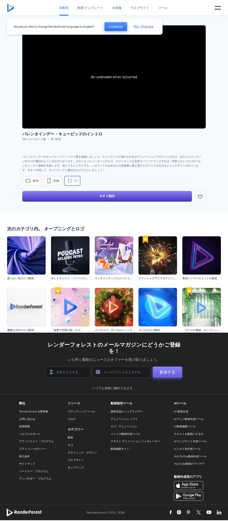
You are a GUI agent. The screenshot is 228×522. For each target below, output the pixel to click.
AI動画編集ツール (184, 426)
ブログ (72, 419)
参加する (167, 372)
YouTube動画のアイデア (189, 463)
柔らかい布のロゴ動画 (20, 278)
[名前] (68, 372)
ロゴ (70, 445)
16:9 (31, 180)
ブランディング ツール (81, 411)
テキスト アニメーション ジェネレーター (135, 441)
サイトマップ (27, 463)
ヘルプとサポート (30, 434)
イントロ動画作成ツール (125, 434)
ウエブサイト (139, 8)
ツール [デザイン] (162, 8)
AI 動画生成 (181, 411)
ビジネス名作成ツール (187, 448)
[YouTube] (209, 512)
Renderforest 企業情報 (33, 411)
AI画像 (117, 8)
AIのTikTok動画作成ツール (190, 456)
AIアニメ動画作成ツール (189, 419)
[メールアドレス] (122, 372)
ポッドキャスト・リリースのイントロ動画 (76, 278)
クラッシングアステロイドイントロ (159, 278)
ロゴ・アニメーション (124, 426)
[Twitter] (198, 512)
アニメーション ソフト (124, 419)
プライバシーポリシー (32, 448)
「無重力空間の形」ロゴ (65, 330)
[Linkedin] (219, 512)
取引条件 (24, 456)
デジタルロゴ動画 (149, 330)
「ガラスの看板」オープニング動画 (203, 330)
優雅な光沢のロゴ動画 (20, 330)
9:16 (52, 180)
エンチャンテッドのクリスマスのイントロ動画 (123, 278)
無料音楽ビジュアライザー (127, 411)
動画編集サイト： (121, 448)
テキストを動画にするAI (189, 434)
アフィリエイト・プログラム (36, 441)
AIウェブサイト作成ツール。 (191, 441)
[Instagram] (179, 512)
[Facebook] (171, 512)
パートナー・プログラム (34, 471)
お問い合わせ (27, 419)
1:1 (72, 180)
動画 (70, 437)
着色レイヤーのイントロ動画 (199, 278)
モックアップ (76, 467)
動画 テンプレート (90, 8)
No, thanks (143, 27)
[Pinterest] (188, 512)
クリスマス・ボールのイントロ (113, 330)
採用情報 (24, 426)
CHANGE (116, 27)
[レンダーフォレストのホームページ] (10, 8)
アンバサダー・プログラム (35, 478)
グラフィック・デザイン (82, 452)
